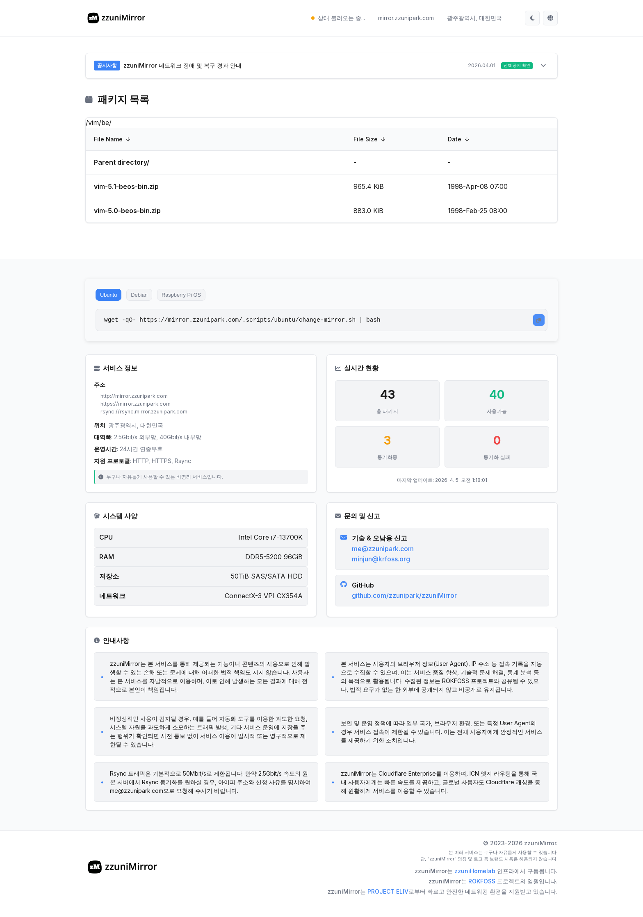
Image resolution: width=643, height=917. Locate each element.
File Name (108, 140)
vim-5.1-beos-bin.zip (126, 188)
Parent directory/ (121, 164)
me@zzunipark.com (384, 559)
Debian (149, 298)
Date (454, 140)
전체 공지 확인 (513, 66)
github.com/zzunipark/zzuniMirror (405, 605)
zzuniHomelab (474, 884)
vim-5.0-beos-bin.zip (127, 212)
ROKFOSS (481, 894)
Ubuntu (112, 298)
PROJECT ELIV (387, 904)
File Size (365, 140)
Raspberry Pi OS (200, 298)
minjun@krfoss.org (382, 569)
